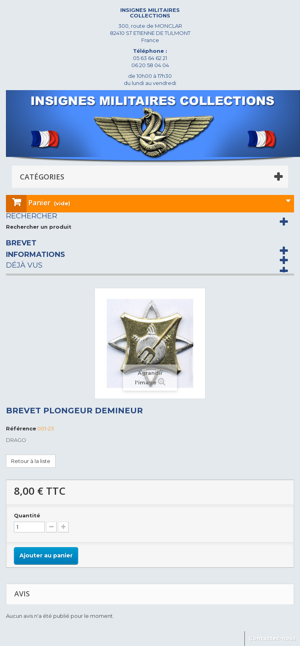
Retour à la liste (30, 461)
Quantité (27, 515)
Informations (35, 254)
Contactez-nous (272, 638)
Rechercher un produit (38, 227)
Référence (21, 428)
